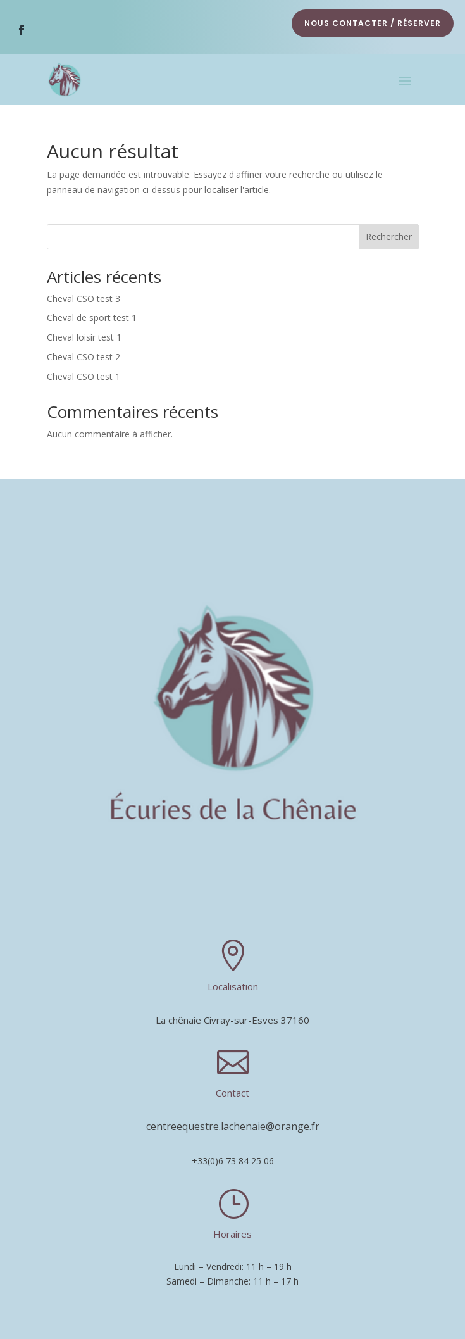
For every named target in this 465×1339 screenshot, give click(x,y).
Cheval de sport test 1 (92, 317)
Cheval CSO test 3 (83, 298)
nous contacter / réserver (372, 23)
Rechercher (389, 236)
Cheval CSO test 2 (83, 357)
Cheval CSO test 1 (83, 376)
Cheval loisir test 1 (84, 337)
